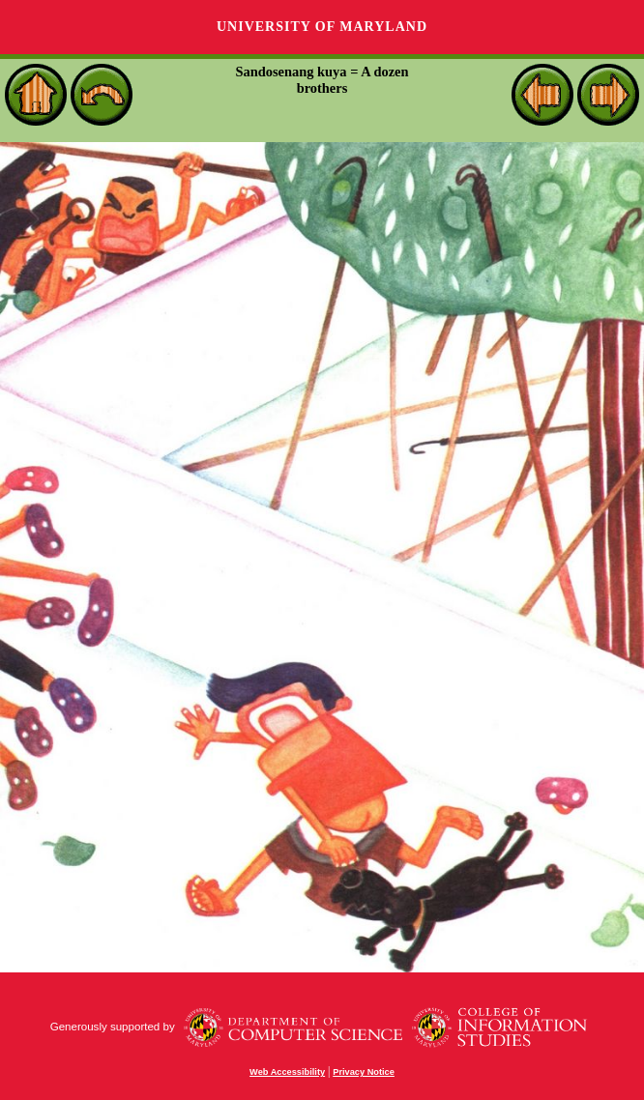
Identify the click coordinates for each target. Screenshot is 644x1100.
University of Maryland (322, 26)
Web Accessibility (287, 1072)
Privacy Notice (364, 1072)
